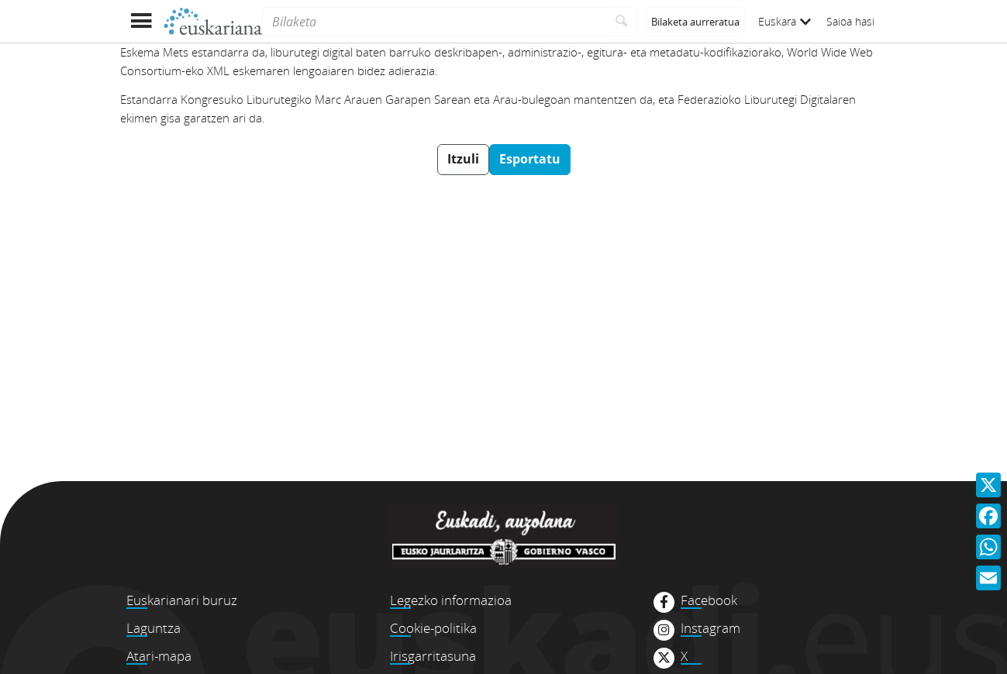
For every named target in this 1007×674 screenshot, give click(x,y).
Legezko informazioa (451, 600)
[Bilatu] (622, 21)
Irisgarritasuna (433, 656)
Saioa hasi (850, 21)
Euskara (784, 21)
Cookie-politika (433, 628)
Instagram (710, 628)
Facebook (709, 600)
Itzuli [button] (463, 158)
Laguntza (153, 628)
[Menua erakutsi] (141, 21)
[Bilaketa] (433, 21)
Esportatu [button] (529, 158)
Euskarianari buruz (181, 600)
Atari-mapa (158, 656)
